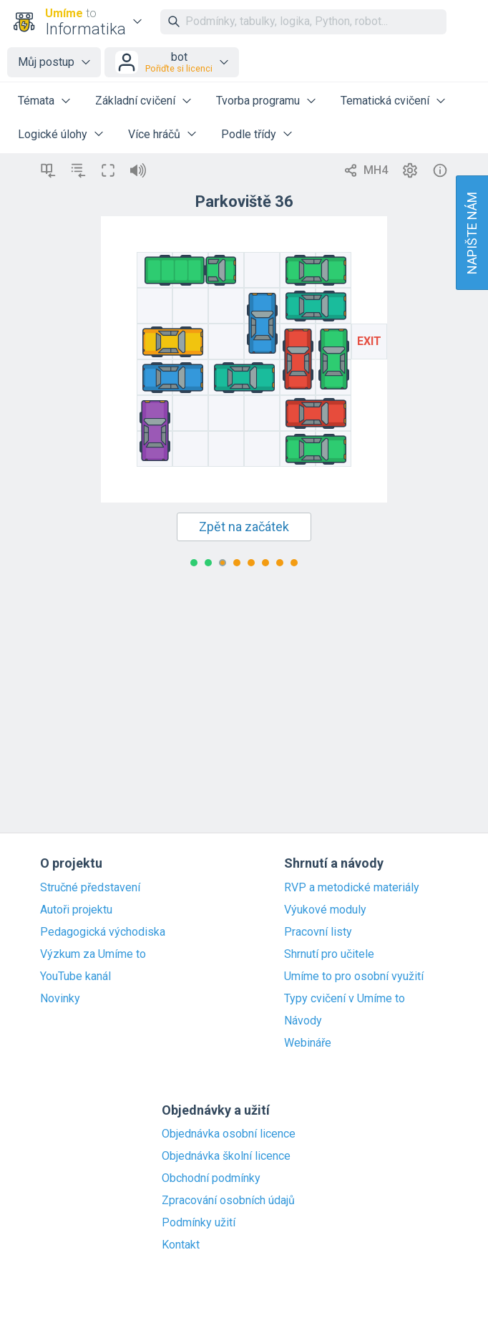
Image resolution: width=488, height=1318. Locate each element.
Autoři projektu (76, 909)
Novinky (60, 998)
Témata (36, 100)
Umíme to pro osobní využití (354, 976)
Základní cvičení (135, 100)
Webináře (307, 1043)
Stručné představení (90, 887)
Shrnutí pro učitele (329, 954)
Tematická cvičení (385, 100)
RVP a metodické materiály (351, 887)
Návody (303, 1020)
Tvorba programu (258, 100)
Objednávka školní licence (226, 1156)
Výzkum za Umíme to (93, 954)
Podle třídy (248, 134)
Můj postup (46, 62)
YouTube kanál (75, 976)
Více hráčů (154, 134)
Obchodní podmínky (211, 1178)
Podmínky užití (198, 1222)
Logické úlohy (52, 134)
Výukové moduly (325, 909)
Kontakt (181, 1245)
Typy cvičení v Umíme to (344, 998)
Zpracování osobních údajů (228, 1200)
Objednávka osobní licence (229, 1134)
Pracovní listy (318, 932)
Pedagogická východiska (102, 932)
